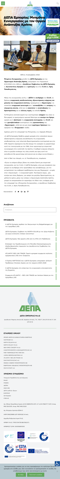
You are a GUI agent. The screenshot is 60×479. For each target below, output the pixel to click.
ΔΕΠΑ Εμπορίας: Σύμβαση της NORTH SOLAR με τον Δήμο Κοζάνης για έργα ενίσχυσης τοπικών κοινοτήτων (29, 232)
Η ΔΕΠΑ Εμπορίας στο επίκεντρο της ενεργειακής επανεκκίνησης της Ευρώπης (28, 269)
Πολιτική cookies (35, 474)
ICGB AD (6, 398)
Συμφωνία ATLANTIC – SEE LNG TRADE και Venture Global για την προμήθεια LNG (29, 276)
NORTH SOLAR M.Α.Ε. (10, 342)
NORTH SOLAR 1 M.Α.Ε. (11, 345)
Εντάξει (21, 474)
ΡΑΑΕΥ (6, 380)
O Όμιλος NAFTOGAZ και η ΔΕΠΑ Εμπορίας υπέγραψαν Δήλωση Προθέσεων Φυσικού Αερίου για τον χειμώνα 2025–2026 (28, 262)
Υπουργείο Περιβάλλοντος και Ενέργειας (16, 377)
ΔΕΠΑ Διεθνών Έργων (10, 390)
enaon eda (7, 388)
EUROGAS (7, 393)
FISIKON (6, 383)
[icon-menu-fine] (3, 3)
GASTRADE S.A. (8, 339)
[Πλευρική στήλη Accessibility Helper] (57, 463)
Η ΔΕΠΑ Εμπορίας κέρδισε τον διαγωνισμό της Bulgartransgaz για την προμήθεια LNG (29, 225)
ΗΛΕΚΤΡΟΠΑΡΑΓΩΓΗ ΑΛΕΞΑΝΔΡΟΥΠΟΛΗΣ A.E (18, 350)
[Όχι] (57, 471)
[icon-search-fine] (57, 3)
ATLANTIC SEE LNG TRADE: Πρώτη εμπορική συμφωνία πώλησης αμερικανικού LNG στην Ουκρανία (28, 254)
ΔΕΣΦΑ (6, 385)
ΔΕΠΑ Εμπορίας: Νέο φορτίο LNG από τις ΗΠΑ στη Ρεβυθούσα (27, 239)
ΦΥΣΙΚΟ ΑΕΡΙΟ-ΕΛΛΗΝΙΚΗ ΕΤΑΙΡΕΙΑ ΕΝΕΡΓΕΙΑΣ (18, 337)
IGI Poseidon (7, 395)
